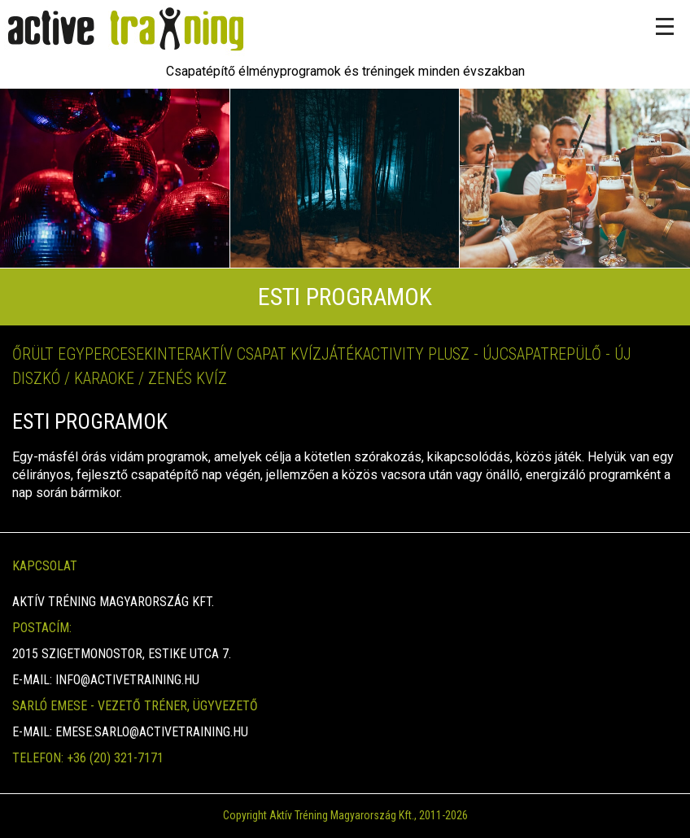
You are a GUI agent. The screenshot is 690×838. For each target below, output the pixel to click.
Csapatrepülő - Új (565, 354)
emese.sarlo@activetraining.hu (151, 732)
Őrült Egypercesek (82, 354)
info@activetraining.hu (127, 679)
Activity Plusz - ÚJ (431, 354)
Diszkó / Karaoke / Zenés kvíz (119, 378)
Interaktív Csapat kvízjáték (258, 354)
